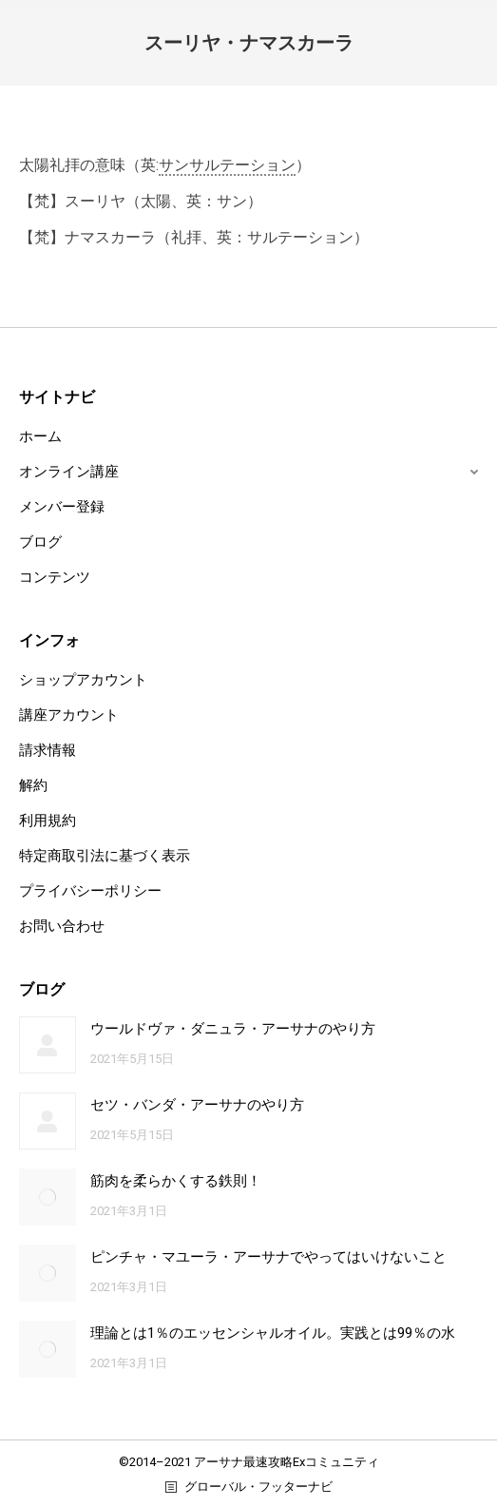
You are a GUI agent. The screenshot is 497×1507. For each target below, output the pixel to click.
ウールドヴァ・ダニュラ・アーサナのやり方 (232, 1028)
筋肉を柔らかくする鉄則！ (175, 1180)
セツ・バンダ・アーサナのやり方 (197, 1104)
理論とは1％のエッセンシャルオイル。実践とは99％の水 (272, 1333)
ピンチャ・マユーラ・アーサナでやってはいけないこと (268, 1256)
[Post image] (47, 1044)
